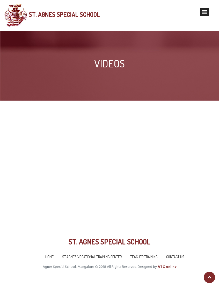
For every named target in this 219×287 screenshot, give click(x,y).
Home (49, 257)
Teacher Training (144, 257)
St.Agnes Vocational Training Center (92, 257)
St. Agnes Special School (63, 14)
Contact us (175, 257)
